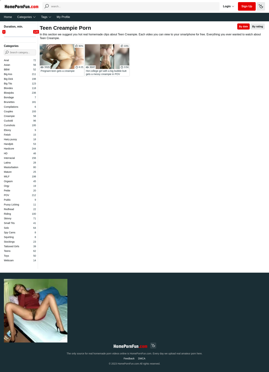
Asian (20, 64)
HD (20, 153)
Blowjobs (20, 92)
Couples (20, 111)
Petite (20, 190)
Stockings (20, 241)
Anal (20, 60)
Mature (20, 171)
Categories (26, 17)
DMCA (141, 358)
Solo (20, 227)
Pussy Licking (20, 204)
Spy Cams (20, 232)
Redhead (20, 209)
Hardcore (20, 148)
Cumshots (20, 125)
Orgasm (20, 181)
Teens (20, 251)
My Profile (63, 17)
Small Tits (20, 223)
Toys (20, 255)
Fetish (20, 134)
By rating (257, 26)
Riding (20, 213)
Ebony (20, 130)
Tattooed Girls (20, 246)
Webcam (20, 260)
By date (243, 26)
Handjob (20, 144)
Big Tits (20, 83)
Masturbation (20, 167)
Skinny (20, 218)
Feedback (129, 358)
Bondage (20, 97)
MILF (20, 176)
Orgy (20, 186)
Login (228, 6)
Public (20, 199)
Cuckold (20, 120)
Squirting (20, 237)
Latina (20, 162)
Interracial (20, 158)
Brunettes (20, 102)
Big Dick (20, 79)
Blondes (20, 88)
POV (20, 195)
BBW (20, 69)
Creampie (20, 116)
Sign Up (247, 6)
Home (8, 17)
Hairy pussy (20, 139)
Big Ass (20, 74)
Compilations (20, 106)
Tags (46, 17)
